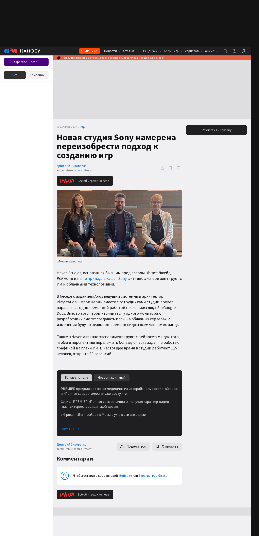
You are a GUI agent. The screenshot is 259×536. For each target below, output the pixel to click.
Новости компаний (111, 377)
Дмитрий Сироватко (72, 166)
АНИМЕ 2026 (89, 51)
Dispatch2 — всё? (25, 62)
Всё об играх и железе (84, 181)
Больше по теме (76, 377)
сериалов (194, 51)
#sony (88, 170)
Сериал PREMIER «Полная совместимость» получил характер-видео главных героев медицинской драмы (115, 404)
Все (14, 75)
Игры (84, 127)
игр (173, 51)
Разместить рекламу (216, 130)
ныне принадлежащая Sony (101, 278)
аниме (211, 51)
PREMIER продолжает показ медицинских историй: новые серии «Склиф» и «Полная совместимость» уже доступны (119, 391)
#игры (60, 170)
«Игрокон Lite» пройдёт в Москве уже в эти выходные (103, 414)
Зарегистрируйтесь (152, 475)
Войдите (125, 475)
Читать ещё (70, 429)
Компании (37, 75)
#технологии (74, 170)
